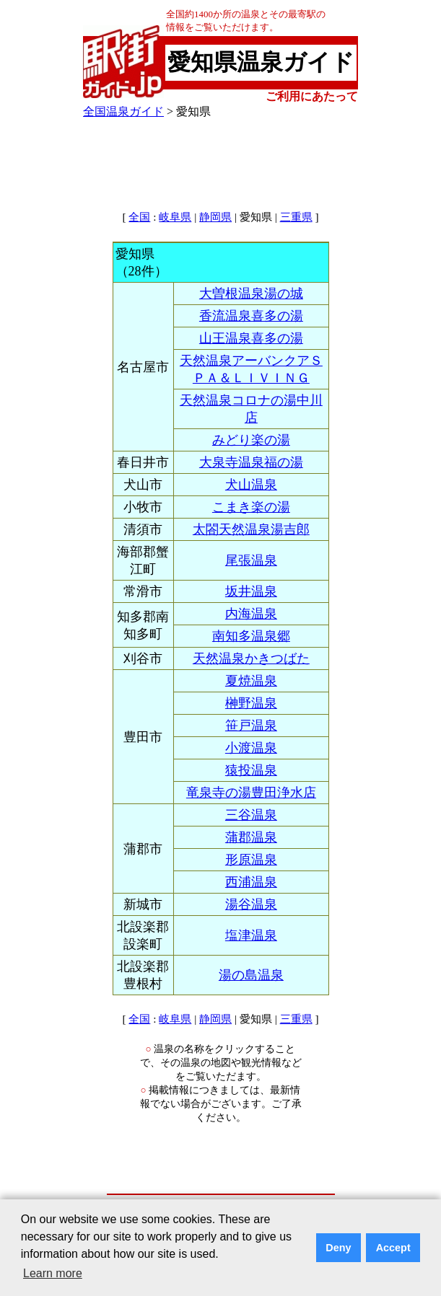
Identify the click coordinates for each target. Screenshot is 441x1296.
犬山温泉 (251, 484)
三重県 (296, 217)
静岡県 (215, 217)
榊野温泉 (251, 703)
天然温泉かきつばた (251, 658)
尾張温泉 (251, 560)
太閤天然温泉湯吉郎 (251, 529)
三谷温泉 (251, 815)
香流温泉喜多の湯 (251, 316)
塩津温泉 (251, 935)
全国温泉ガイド (123, 111)
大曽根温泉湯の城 (251, 293)
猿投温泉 (251, 770)
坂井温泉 (251, 591)
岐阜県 (175, 217)
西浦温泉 (251, 882)
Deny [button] (338, 1247)
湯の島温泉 (251, 975)
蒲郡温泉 (251, 837)
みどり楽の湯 (251, 440)
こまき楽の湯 (251, 507)
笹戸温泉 (251, 725)
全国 (139, 217)
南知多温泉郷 (251, 636)
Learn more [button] (52, 1273)
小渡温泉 (251, 748)
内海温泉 (251, 614)
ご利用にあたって (312, 96)
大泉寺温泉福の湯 (251, 462)
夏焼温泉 (251, 681)
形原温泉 (251, 859)
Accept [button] (393, 1247)
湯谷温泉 (251, 904)
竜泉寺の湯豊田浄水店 (251, 792)
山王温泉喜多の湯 (251, 338)
